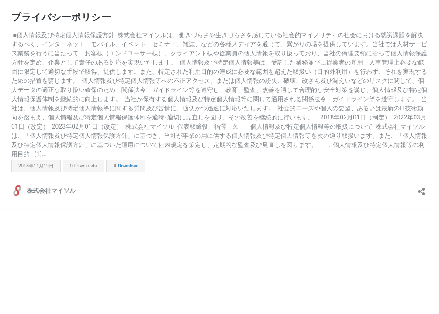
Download (128, 166)
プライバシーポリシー (61, 17)
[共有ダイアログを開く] (421, 188)
